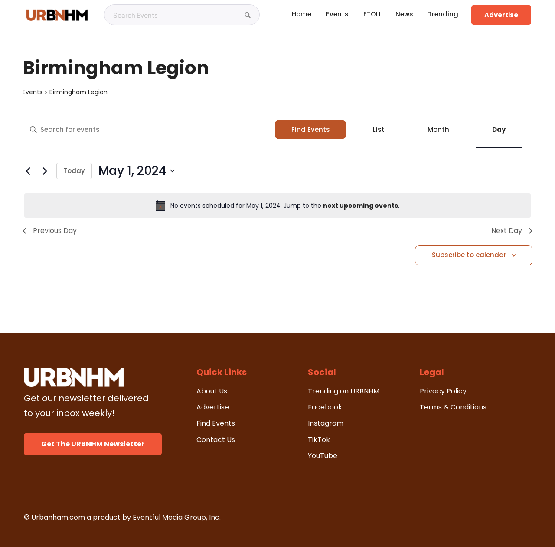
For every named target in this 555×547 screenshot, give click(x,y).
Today (74, 170)
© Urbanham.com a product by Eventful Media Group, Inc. (122, 517)
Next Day (511, 231)
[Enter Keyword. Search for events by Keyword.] (149, 130)
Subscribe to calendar (469, 254)
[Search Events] (247, 15)
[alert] (277, 205)
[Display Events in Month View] (438, 129)
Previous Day (50, 231)
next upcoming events (360, 205)
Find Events (310, 129)
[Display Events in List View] (378, 129)
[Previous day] (28, 171)
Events (32, 92)
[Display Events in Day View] (499, 129)
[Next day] (44, 171)
